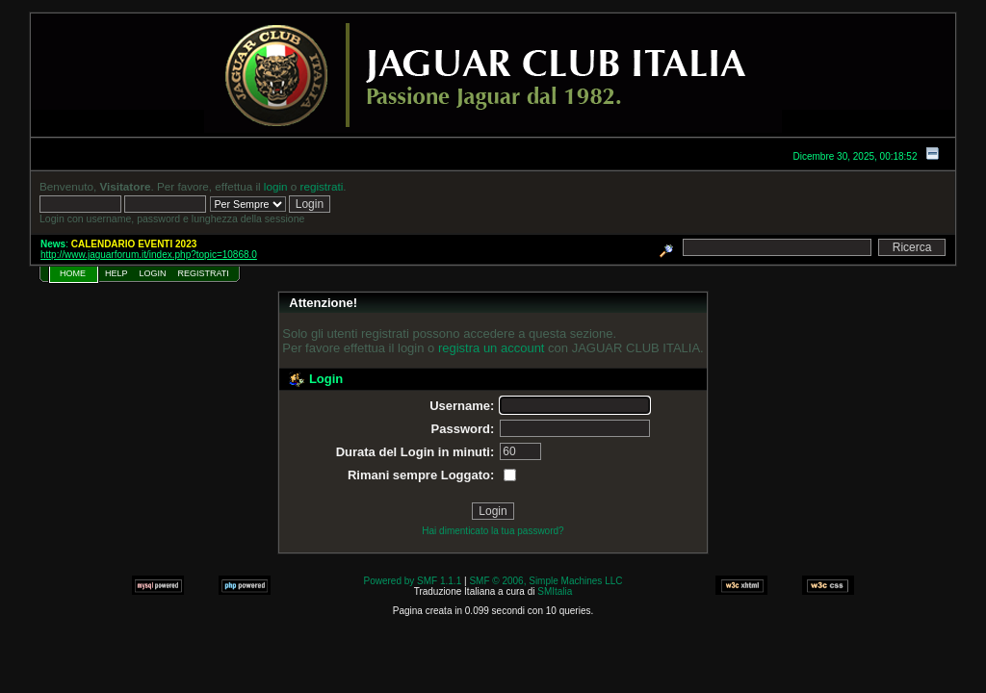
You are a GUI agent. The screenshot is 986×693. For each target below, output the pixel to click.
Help (116, 273)
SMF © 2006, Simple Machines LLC (545, 581)
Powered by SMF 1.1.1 (413, 581)
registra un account (491, 348)
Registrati (203, 273)
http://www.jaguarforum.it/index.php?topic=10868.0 (148, 254)
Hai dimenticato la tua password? (492, 531)
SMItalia (554, 591)
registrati (322, 186)
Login (153, 273)
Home (73, 273)
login (276, 186)
